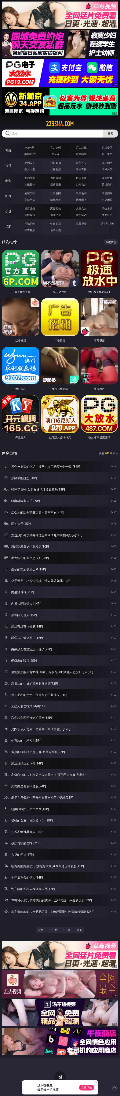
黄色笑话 (81, 215)
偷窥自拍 (29, 193)
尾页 (79, 930)
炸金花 (56, 154)
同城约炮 (29, 223)
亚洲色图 (55, 193)
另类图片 (107, 199)
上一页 (53, 930)
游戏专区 (107, 147)
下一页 (67, 930)
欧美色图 (81, 193)
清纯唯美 (55, 199)
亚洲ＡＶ (29, 163)
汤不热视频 (107, 223)
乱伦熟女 (81, 184)
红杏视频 (29, 230)
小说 (8, 211)
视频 (8, 165)
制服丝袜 (29, 184)
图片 (8, 196)
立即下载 (86, 1087)
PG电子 (29, 147)
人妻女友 (81, 208)
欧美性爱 (107, 178)
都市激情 (29, 208)
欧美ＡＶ (81, 163)
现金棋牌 (81, 154)
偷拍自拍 (55, 178)
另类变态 (107, 184)
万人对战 (81, 147)
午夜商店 (55, 223)
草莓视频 (81, 223)
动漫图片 (107, 193)
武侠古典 (107, 208)
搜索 (110, 133)
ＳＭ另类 (107, 169)
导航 (8, 226)
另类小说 (55, 215)
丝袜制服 (55, 169)
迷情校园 (29, 215)
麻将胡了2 (30, 154)
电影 (8, 181)
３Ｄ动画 (107, 163)
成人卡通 (81, 178)
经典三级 (55, 184)
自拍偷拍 (55, 163)
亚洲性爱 (29, 178)
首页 (40, 930)
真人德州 (55, 147)
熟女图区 (81, 199)
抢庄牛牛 (107, 154)
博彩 (8, 150)
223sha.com (60, 124)
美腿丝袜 (29, 199)
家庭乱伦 (55, 208)
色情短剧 (55, 230)
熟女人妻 (29, 169)
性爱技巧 (107, 215)
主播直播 (81, 169)
